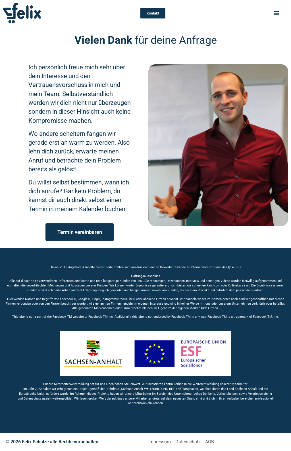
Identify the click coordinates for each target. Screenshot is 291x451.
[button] (276, 13)
